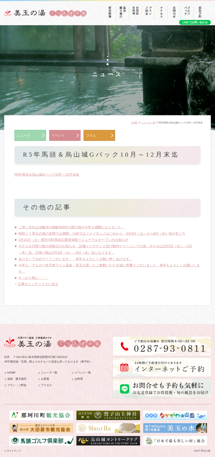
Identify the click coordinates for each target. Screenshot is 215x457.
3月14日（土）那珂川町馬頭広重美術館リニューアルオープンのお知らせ (73, 240)
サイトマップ (14, 450)
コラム (91, 135)
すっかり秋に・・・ (33, 278)
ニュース (23, 135)
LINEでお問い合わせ (195, 22)
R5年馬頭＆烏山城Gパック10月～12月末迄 (46, 174)
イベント (58, 135)
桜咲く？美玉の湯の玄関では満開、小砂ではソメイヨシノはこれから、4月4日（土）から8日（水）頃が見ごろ (101, 233)
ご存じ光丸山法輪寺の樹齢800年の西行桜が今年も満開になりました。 (71, 227)
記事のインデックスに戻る (38, 284)
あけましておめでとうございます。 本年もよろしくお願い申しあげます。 (75, 259)
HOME (134, 122)
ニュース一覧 (148, 122)
